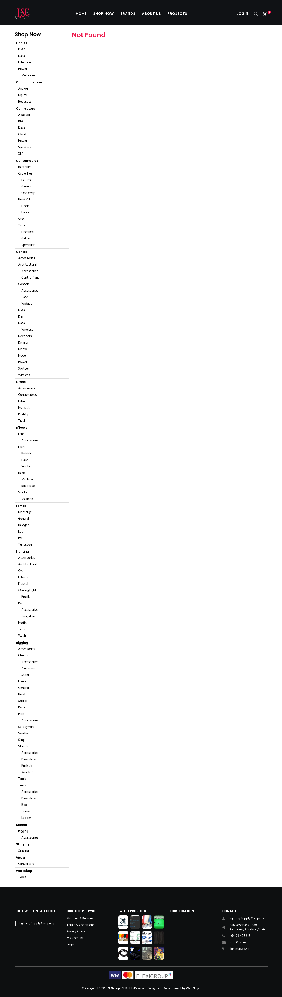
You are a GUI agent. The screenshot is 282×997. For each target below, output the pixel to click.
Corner (26, 811)
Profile (25, 596)
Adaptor (24, 115)
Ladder (26, 818)
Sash (21, 219)
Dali (20, 316)
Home (81, 13)
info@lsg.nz (238, 942)
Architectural (27, 264)
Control (22, 252)
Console (24, 284)
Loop (25, 212)
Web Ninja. (193, 988)
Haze (24, 460)
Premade (24, 407)
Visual (21, 857)
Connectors (25, 108)
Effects (21, 427)
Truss (22, 785)
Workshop (24, 871)
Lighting (22, 551)
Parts (21, 707)
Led (20, 531)
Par (20, 538)
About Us (151, 13)
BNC (21, 121)
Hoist (22, 694)
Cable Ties (25, 173)
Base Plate (28, 759)
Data (21, 56)
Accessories (26, 258)
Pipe (21, 714)
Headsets (25, 101)
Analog (23, 88)
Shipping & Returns (80, 918)
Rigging (22, 642)
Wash (22, 635)
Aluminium (28, 668)
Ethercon (24, 62)
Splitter (23, 368)
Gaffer (25, 238)
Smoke (26, 466)
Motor (22, 701)
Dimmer (23, 342)
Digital (22, 95)
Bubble (26, 453)
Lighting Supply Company (36, 923)
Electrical (27, 232)
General (23, 518)
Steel (25, 675)
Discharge (25, 512)
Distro (22, 349)
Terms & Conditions (80, 925)
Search (256, 14)
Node (22, 355)
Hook (25, 206)
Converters (26, 864)
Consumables (27, 160)
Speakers (24, 147)
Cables (21, 43)
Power (22, 69)
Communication (29, 82)
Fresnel (23, 584)
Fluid (21, 447)
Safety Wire (26, 727)
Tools (22, 779)
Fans (21, 434)
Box (24, 805)
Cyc (20, 571)
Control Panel (30, 277)
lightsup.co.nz (239, 949)
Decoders (25, 336)
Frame (22, 681)
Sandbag (24, 733)
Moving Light (27, 590)
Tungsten (25, 544)
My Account (75, 938)
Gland (22, 134)
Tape (21, 225)
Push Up (23, 414)
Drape (21, 382)
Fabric (22, 401)
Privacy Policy (76, 931)
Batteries (24, 167)
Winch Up (28, 772)
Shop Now (103, 13)
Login (242, 13)
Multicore (28, 75)
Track (22, 420)
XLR (20, 154)
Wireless (27, 329)
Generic (26, 186)
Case (24, 297)
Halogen (23, 525)
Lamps (21, 506)
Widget (26, 303)
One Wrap (28, 193)
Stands (23, 746)
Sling (21, 740)
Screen (21, 824)
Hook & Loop (27, 199)
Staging (22, 844)
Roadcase (28, 486)
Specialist (28, 245)
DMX (21, 49)
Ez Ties (26, 180)
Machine (27, 479)
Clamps (23, 655)
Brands (127, 13)
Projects (177, 13)
